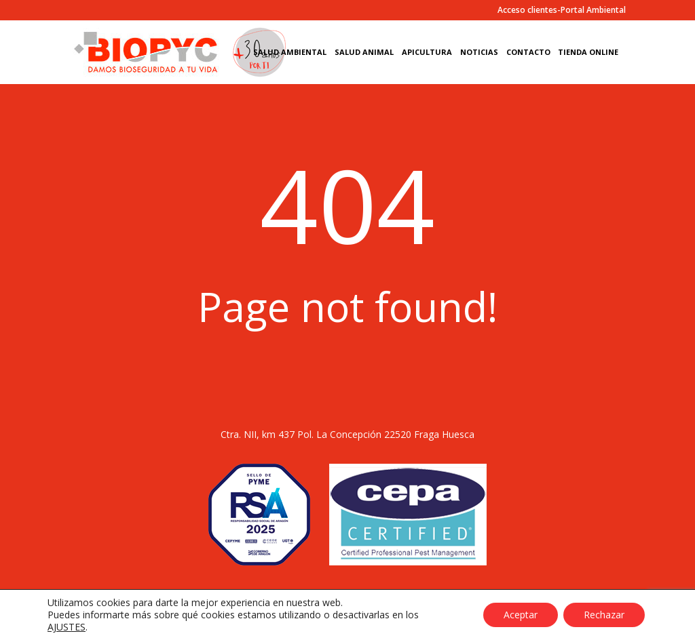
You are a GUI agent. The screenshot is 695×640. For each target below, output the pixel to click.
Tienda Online (588, 52)
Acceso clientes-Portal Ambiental (561, 11)
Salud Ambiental (289, 52)
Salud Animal (364, 52)
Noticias (479, 52)
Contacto (528, 52)
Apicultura (427, 52)
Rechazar (604, 614)
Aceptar (521, 614)
